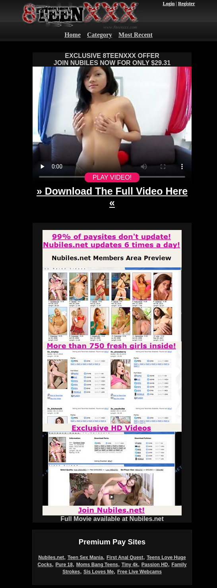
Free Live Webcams (139, 572)
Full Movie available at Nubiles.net (112, 516)
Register (186, 3)
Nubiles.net (51, 557)
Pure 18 (64, 564)
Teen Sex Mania (85, 557)
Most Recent (135, 34)
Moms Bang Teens (97, 564)
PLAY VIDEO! (112, 177)
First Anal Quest (125, 557)
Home (72, 34)
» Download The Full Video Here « (112, 197)
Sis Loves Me (98, 572)
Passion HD (154, 564)
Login (168, 3)
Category (99, 34)
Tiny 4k (130, 564)
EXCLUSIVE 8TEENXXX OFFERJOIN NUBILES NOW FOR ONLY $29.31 (112, 59)
